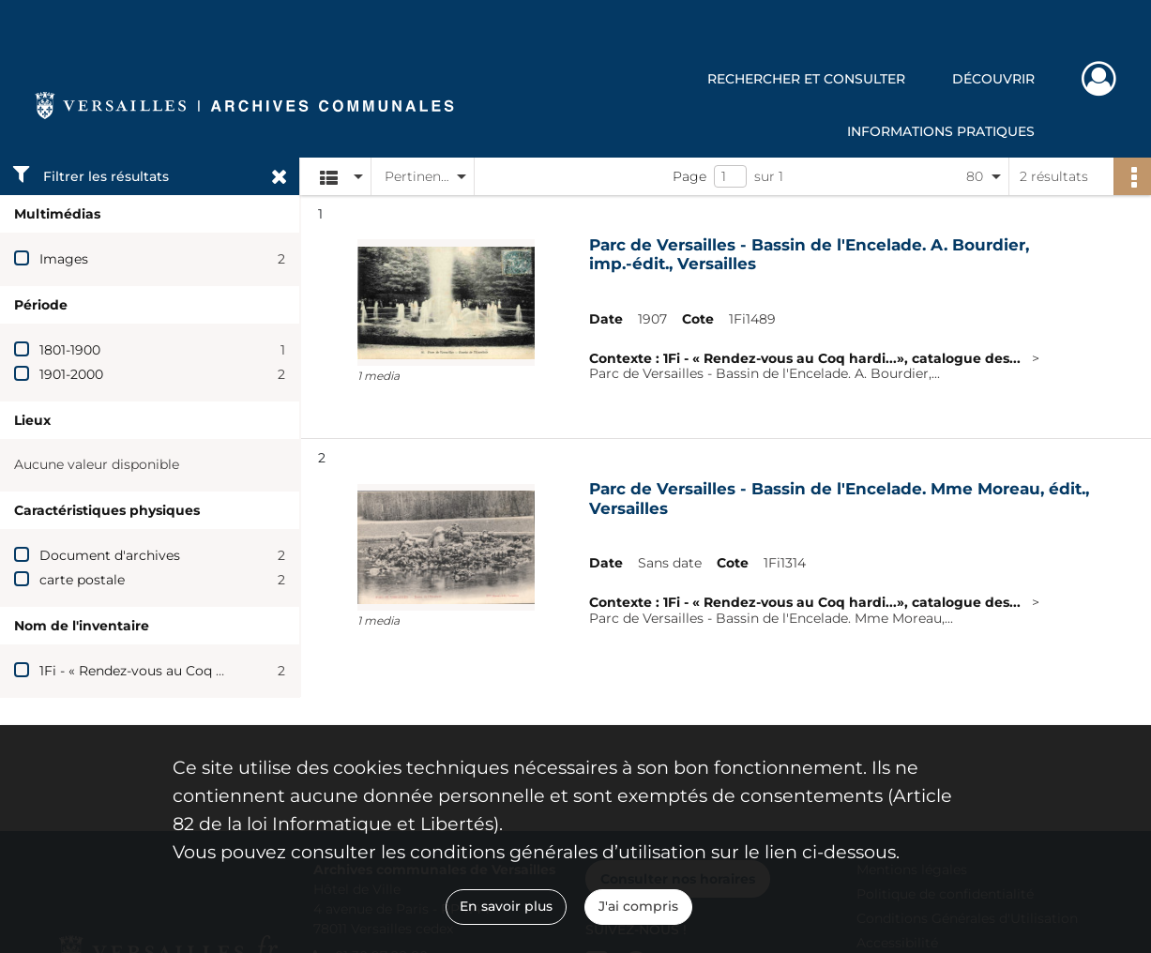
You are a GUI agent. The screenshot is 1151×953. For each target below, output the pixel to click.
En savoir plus (506, 906)
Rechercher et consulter (806, 78)
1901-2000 (71, 374)
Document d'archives (109, 555)
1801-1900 (69, 349)
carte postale (82, 579)
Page (689, 176)
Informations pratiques (941, 131)
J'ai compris (638, 906)
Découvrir (993, 78)
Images (63, 258)
